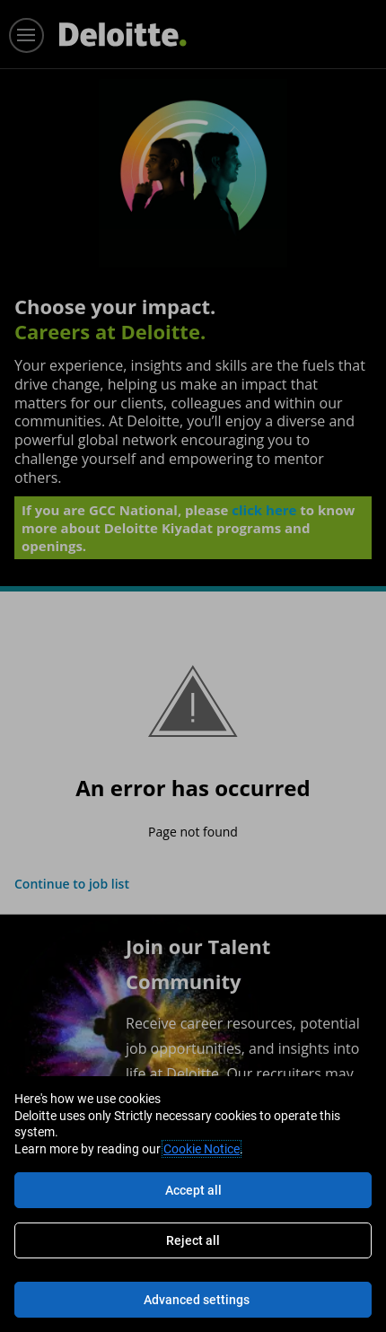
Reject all (193, 1240)
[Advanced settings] (193, 1300)
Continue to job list (71, 883)
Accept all (193, 1190)
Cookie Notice (201, 1149)
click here (264, 510)
